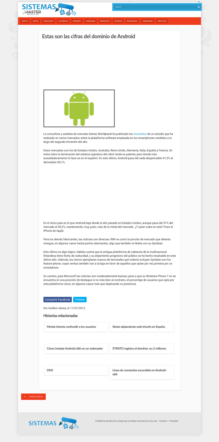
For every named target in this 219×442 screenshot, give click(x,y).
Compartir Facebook (57, 299)
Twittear (80, 299)
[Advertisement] (66, 63)
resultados (140, 134)
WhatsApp (48, 21)
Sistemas (49, 9)
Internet (77, 21)
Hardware (147, 21)
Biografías (132, 21)
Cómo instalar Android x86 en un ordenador (75, 348)
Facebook (63, 21)
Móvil (36, 21)
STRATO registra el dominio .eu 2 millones (139, 348)
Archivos (162, 21)
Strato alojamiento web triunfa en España (138, 326)
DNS (50, 370)
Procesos (105, 21)
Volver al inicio (33, 396)
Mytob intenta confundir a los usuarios (71, 326)
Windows (90, 21)
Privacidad (173, 421)
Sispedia (118, 21)
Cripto (25, 21)
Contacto (163, 421)
